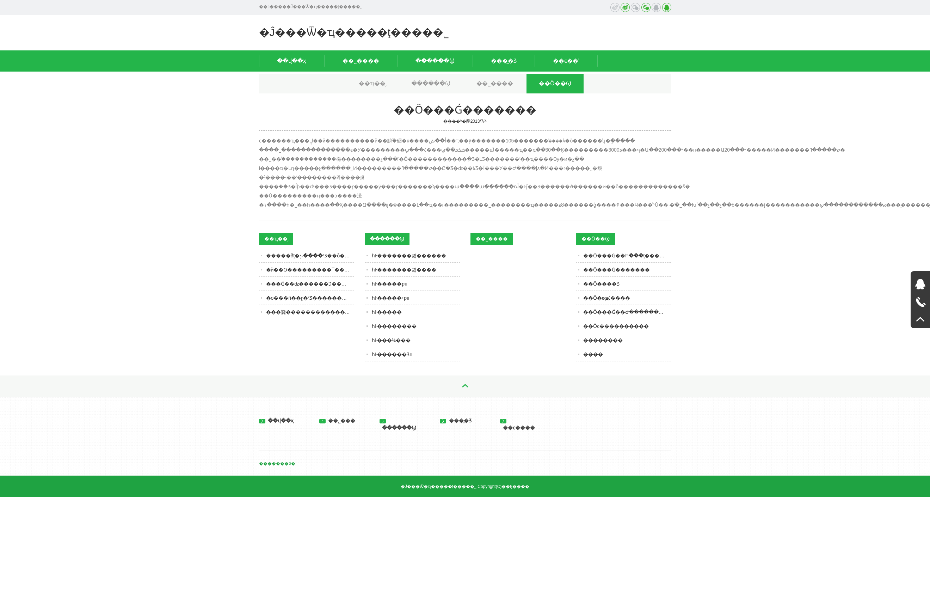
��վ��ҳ (291, 61)
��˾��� (337, 420)
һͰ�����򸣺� (387, 312)
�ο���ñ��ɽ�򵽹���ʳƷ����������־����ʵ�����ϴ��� (310, 298)
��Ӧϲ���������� (616, 326)
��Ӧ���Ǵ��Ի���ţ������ (627, 255)
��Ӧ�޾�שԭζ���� (606, 298)
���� (593, 354)
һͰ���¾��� (391, 340)
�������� (603, 340)
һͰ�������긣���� (404, 270)
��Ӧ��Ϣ (555, 83)
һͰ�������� (394, 326)
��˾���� (361, 61)
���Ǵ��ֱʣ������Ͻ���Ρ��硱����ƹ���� (310, 284)
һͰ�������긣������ (409, 255)
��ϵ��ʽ (566, 61)
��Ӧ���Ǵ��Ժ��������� (627, 312)
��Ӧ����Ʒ (601, 284)
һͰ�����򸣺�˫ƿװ (390, 298)
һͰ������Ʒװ (392, 354)
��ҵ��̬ (372, 83)
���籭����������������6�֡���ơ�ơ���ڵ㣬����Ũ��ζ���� (310, 312)
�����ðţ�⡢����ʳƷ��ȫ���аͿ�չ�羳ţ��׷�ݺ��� (310, 255)
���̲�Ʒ (504, 61)
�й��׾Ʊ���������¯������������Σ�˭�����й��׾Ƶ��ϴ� (310, 270)
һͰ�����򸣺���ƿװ (389, 284)
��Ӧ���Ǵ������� (616, 270)
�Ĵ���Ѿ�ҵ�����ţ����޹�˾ (354, 32)
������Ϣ (435, 61)
